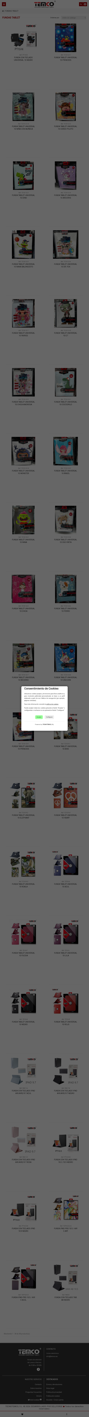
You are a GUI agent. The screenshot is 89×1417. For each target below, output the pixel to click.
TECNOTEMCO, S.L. (48, 724)
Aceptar (39, 717)
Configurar (49, 717)
